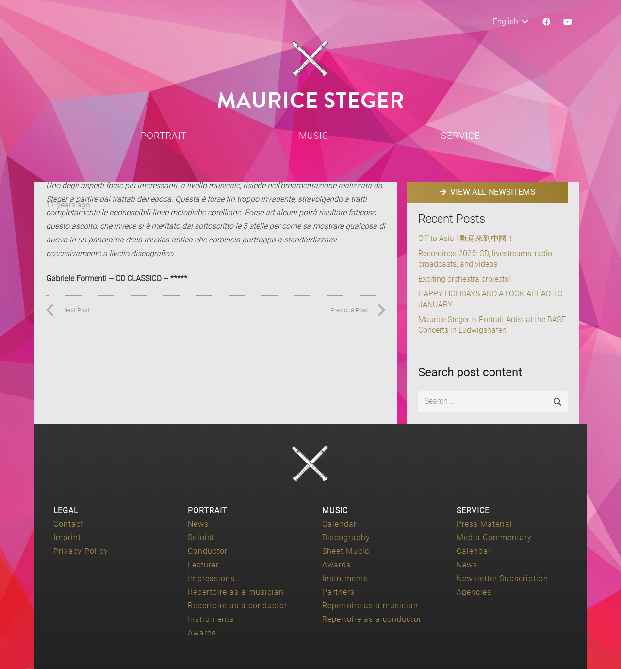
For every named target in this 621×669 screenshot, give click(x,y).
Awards (202, 632)
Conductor (208, 551)
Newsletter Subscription (502, 578)
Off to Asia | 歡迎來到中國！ (466, 238)
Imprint (67, 537)
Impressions (211, 578)
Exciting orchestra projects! (464, 279)
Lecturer (203, 564)
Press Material (484, 524)
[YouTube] (567, 22)
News (198, 524)
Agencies (474, 592)
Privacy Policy (80, 551)
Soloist (201, 537)
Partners (338, 592)
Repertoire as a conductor (237, 605)
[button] (510, 22)
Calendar (339, 524)
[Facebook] (546, 22)
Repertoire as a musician (236, 592)
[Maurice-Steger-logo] (310, 58)
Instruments (211, 619)
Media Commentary (494, 537)
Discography (346, 537)
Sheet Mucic (345, 551)
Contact (68, 524)
